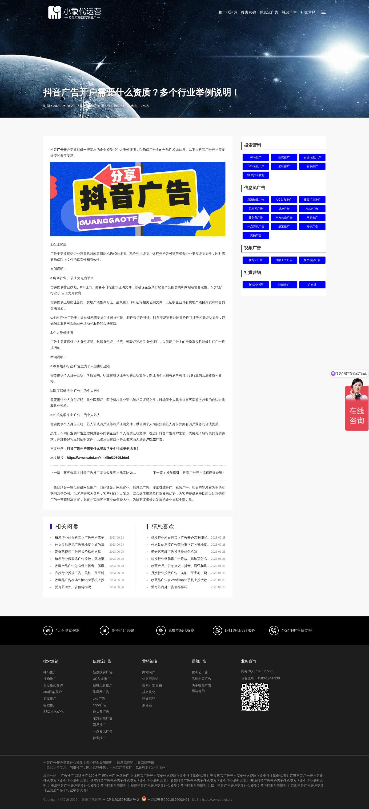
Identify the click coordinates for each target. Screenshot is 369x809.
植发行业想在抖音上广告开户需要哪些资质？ (88, 537)
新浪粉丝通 (256, 284)
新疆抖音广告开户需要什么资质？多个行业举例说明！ (209, 780)
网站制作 (148, 672)
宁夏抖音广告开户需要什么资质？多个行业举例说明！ (249, 775)
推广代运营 (228, 12)
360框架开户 (256, 166)
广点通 (312, 284)
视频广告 (289, 12)
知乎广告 (312, 226)
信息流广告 (269, 12)
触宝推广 (284, 226)
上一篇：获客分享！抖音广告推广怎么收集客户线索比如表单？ (94, 473)
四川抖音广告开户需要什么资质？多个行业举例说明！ (250, 785)
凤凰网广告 (256, 208)
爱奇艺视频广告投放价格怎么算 (78, 552)
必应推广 (284, 166)
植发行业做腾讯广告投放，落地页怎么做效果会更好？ (94, 559)
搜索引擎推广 (162, 487)
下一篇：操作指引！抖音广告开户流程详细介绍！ (189, 473)
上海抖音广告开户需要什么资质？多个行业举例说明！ (169, 775)
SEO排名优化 (255, 175)
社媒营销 (308, 12)
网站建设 (106, 487)
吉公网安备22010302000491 (168, 799)
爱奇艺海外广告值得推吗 (73, 587)
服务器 (147, 705)
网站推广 (89, 487)
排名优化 (148, 692)
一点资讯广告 (255, 226)
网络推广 (76, 767)
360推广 (95, 775)
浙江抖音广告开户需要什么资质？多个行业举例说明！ (129, 780)
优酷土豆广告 (284, 260)
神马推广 (255, 157)
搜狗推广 (284, 157)
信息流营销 (150, 679)
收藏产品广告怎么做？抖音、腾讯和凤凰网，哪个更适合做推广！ (102, 566)
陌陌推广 (284, 284)
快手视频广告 (312, 260)
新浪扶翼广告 (255, 199)
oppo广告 (312, 208)
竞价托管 (142, 767)
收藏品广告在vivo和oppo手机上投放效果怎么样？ (91, 580)
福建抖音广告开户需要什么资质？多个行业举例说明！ (170, 785)
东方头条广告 (284, 217)
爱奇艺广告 (256, 260)
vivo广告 (284, 208)
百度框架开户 (312, 157)
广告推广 (125, 767)
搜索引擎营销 (152, 685)
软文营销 (148, 698)
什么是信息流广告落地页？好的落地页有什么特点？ (93, 545)
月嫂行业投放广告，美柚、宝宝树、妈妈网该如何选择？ (96, 573)
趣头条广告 (256, 217)
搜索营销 (248, 12)
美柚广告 (255, 235)
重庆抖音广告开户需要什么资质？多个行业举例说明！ (90, 785)
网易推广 (312, 217)
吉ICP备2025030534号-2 (120, 799)
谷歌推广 (312, 166)
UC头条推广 (284, 199)
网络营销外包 (96, 767)
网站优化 (122, 487)
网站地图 (198, 691)
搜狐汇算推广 (312, 199)
